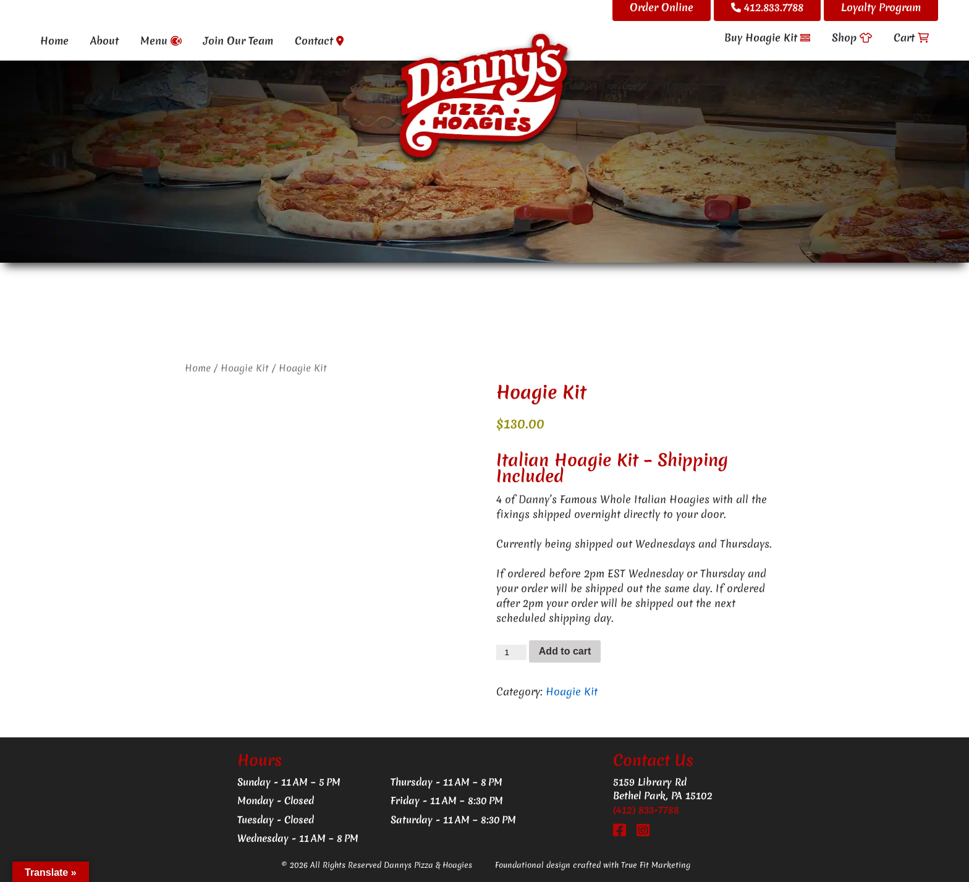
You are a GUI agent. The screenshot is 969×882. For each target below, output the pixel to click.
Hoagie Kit (245, 368)
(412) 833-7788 (646, 809)
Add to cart (565, 651)
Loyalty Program (881, 7)
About (104, 40)
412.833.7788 (767, 7)
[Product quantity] (511, 652)
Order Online (661, 7)
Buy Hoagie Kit (767, 37)
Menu (161, 40)
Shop (852, 37)
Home (54, 40)
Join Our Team (238, 40)
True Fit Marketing (655, 865)
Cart (911, 37)
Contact (319, 40)
